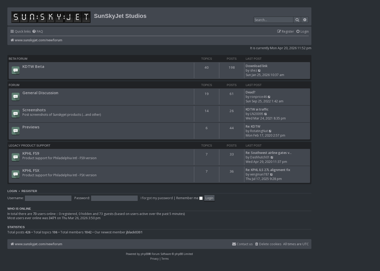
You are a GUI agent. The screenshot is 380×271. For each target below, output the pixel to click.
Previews (30, 126)
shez (253, 70)
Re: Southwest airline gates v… (269, 152)
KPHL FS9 (30, 153)
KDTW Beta (33, 66)
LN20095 (256, 114)
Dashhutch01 (260, 157)
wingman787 (259, 174)
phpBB (145, 254)
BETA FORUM (18, 58)
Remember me (189, 198)
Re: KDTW (253, 126)
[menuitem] (37, 31)
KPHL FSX (30, 170)
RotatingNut (259, 131)
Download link (257, 66)
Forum (14, 85)
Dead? (250, 92)
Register (29, 191)
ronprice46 (258, 96)
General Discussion (40, 92)
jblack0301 (134, 232)
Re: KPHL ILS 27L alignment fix (268, 170)
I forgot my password (157, 198)
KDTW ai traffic (257, 109)
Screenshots (34, 109)
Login (12, 191)
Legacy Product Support (29, 145)
